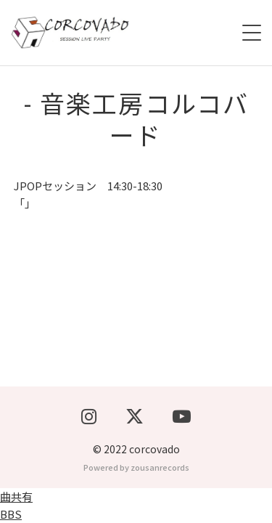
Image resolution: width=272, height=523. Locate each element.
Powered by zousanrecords (136, 467)
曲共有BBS (16, 505)
